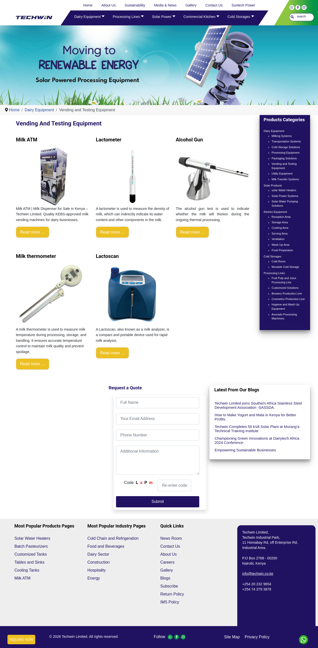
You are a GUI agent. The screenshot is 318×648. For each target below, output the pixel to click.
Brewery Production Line (287, 293)
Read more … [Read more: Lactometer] (112, 232)
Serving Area (279, 233)
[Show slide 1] (162, 95)
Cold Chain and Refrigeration (113, 538)
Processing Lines (274, 273)
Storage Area (280, 222)
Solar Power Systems (285, 195)
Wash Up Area (280, 244)
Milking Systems (282, 135)
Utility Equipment (282, 173)
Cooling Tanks (26, 570)
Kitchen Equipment (275, 211)
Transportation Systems (286, 141)
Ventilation (278, 238)
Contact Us (170, 546)
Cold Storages (272, 256)
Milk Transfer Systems (285, 179)
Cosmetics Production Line (288, 298)
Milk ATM (22, 578)
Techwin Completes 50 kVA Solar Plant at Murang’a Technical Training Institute (257, 428)
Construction (98, 562)
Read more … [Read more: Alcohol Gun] (192, 232)
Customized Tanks (30, 554)
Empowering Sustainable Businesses (245, 450)
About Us (168, 554)
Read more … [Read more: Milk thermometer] (32, 364)
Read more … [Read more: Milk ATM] (32, 232)
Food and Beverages (105, 546)
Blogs (165, 578)
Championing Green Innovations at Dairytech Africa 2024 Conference (257, 440)
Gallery (166, 570)
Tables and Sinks (29, 562)
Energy (93, 578)
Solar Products (273, 185)
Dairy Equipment (274, 130)
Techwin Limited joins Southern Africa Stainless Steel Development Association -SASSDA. (258, 405)
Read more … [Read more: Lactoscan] (112, 353)
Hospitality (96, 570)
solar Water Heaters (284, 190)
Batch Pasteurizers (31, 546)
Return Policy (172, 594)
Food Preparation (282, 250)
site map (232, 637)
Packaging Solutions (284, 158)
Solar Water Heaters (32, 538)
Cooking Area (280, 227)
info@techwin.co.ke (257, 574)
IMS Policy (169, 602)
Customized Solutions (285, 287)
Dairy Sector (98, 554)
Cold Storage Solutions (286, 147)
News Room (171, 538)
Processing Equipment (285, 152)
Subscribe (169, 586)
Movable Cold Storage (285, 266)
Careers (167, 562)
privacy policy (257, 637)
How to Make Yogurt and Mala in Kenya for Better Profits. (255, 417)
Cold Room (278, 261)
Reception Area (281, 216)
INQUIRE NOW (21, 640)
